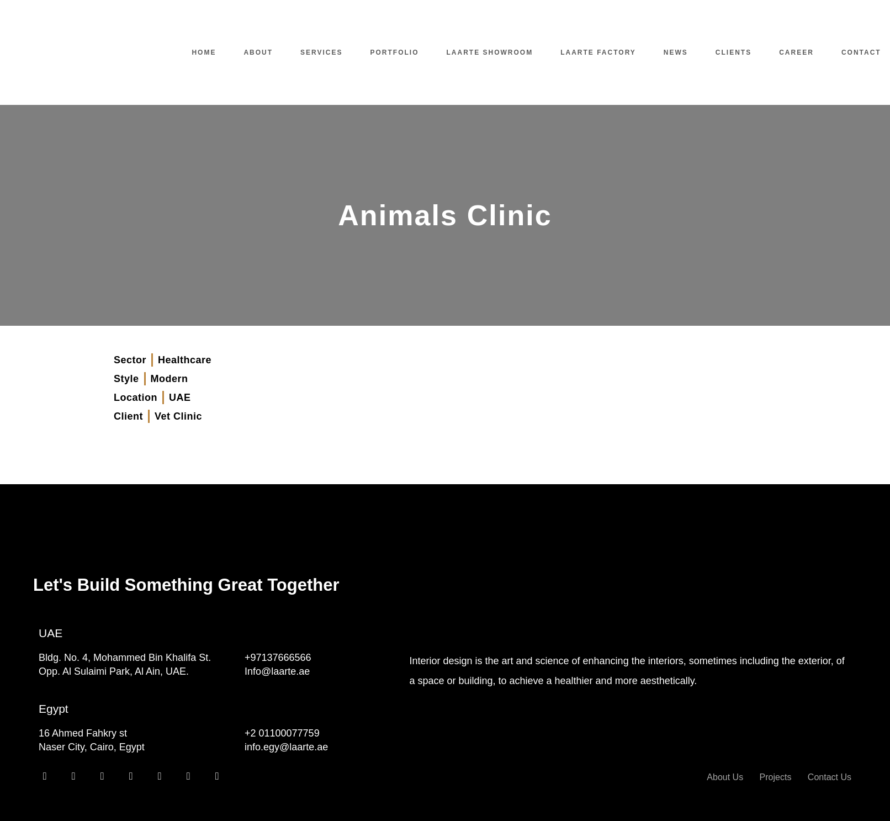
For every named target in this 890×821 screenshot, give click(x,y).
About (258, 52)
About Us (725, 777)
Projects (776, 777)
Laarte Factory (598, 52)
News (676, 52)
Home (204, 52)
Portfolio (394, 52)
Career (796, 52)
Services (321, 52)
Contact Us (829, 777)
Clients (733, 52)
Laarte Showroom (490, 52)
